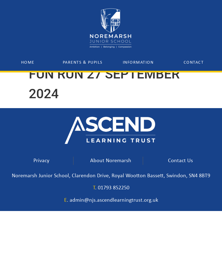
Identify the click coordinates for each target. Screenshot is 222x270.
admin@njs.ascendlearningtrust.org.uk (114, 200)
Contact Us (180, 161)
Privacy (41, 161)
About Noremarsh (110, 161)
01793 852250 (113, 188)
